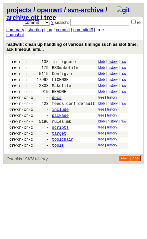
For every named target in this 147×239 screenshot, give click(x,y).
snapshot (15, 34)
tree (101, 103)
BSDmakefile (65, 69)
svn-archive (85, 10)
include (60, 118)
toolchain (63, 153)
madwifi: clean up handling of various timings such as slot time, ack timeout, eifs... (72, 47)
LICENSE (60, 83)
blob (101, 61)
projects (19, 10)
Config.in (63, 76)
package (60, 125)
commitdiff (83, 29)
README (59, 97)
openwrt (49, 10)
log (49, 29)
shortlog (35, 29)
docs (57, 104)
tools (58, 160)
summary (15, 29)
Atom (124, 173)
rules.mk (61, 132)
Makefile (61, 90)
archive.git (22, 17)
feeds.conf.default (73, 111)
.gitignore (64, 62)
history (113, 61)
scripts (60, 139)
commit (63, 29)
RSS (135, 173)
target (59, 146)
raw (123, 61)
